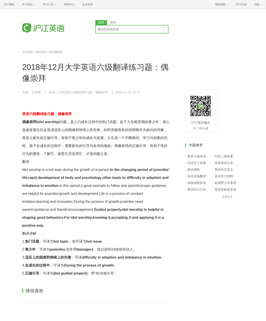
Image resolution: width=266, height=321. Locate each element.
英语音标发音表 (225, 189)
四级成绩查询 (196, 183)
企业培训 (87, 4)
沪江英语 (27, 52)
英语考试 (41, 52)
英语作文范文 (224, 169)
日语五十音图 (196, 163)
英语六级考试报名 (199, 156)
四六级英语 (56, 52)
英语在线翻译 (196, 176)
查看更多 (227, 196)
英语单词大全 (224, 163)
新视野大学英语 (225, 183)
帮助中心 (69, 4)
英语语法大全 (196, 189)
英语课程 (193, 169)
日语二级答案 (224, 156)
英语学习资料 (224, 176)
